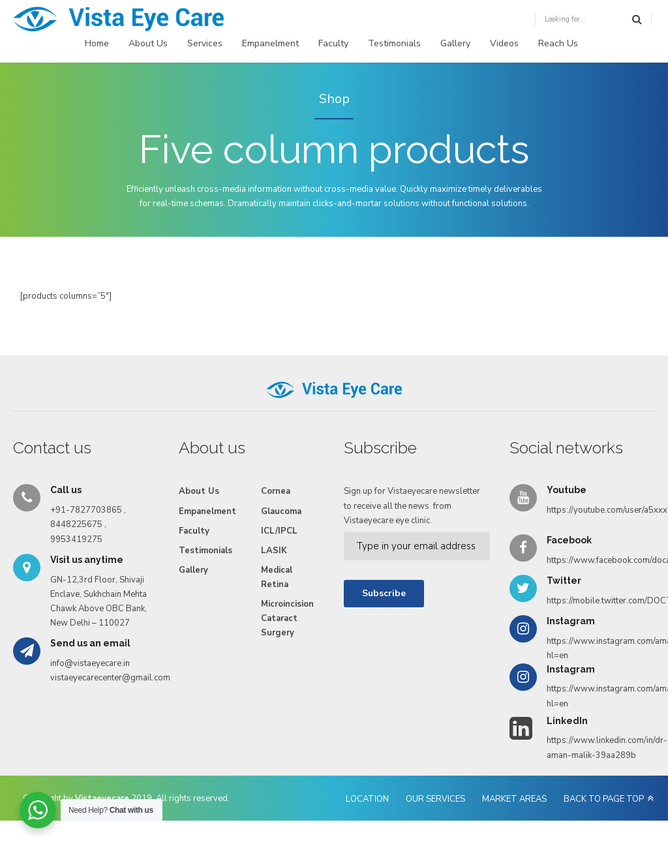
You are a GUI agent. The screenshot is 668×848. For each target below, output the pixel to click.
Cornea (275, 491)
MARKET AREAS (514, 799)
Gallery (455, 43)
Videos (504, 43)
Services (204, 43)
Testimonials (394, 43)
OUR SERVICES (435, 799)
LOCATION (367, 799)
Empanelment (270, 43)
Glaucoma (281, 511)
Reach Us (558, 43)
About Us (148, 43)
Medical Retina (276, 577)
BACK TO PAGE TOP (604, 799)
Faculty (333, 43)
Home (97, 43)
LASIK (274, 550)
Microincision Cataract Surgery (287, 618)
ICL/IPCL (279, 531)
